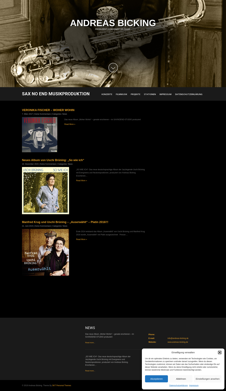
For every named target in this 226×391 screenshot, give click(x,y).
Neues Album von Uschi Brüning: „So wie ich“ (53, 160)
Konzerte (107, 94)
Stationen (150, 94)
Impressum (194, 385)
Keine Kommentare (43, 114)
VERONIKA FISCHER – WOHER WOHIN (48, 110)
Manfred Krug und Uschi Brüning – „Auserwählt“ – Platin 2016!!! (65, 222)
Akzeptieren (156, 378)
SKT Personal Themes (61, 385)
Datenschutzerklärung (178, 385)
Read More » (69, 124)
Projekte (135, 94)
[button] (219, 352)
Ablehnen (181, 378)
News (64, 114)
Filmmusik (121, 94)
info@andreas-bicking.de (178, 338)
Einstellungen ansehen (208, 378)
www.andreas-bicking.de (178, 342)
